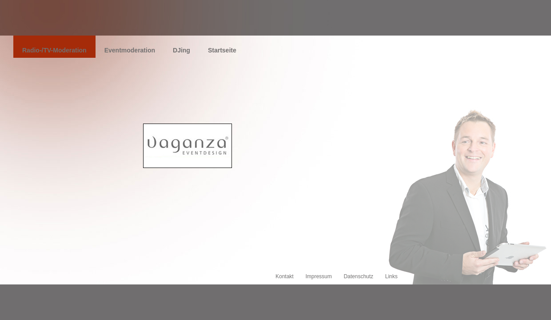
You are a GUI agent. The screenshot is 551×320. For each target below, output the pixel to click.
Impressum (318, 276)
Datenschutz (358, 276)
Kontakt (285, 276)
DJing (181, 50)
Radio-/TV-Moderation (54, 50)
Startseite (222, 50)
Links (391, 276)
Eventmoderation (129, 50)
